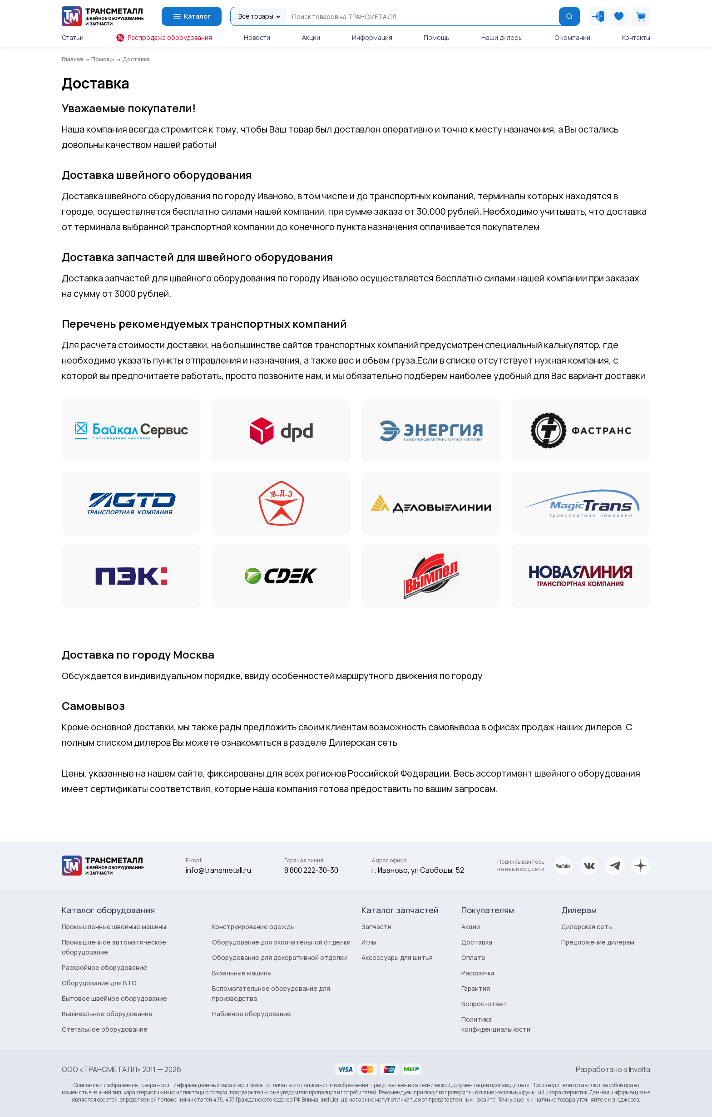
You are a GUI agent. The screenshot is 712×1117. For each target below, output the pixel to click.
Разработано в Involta (613, 1069)
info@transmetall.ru (218, 870)
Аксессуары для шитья (397, 957)
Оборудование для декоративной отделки (279, 957)
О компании (572, 37)
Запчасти (376, 926)
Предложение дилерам (597, 942)
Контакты (636, 37)
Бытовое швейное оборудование (114, 998)
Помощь (437, 37)
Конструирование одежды (253, 926)
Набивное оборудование (251, 1013)
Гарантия (475, 988)
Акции (311, 37)
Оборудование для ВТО (99, 983)
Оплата (473, 957)
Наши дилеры (502, 37)
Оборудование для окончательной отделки (281, 942)
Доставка (476, 942)
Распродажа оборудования (163, 38)
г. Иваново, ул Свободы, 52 (417, 870)
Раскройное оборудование (104, 967)
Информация (372, 37)
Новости (257, 37)
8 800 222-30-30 (311, 870)
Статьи (73, 37)
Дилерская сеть (586, 926)
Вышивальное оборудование (107, 1013)
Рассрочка (477, 973)
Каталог (192, 16)
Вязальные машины (242, 973)
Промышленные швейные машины (114, 926)
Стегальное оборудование (105, 1029)
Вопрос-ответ (484, 1003)
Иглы (368, 942)
